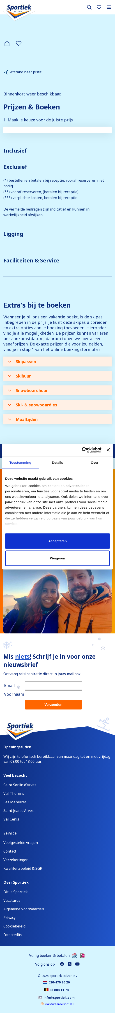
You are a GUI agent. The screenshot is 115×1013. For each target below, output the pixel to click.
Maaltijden (23, 419)
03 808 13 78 (24, 522)
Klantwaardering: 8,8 (57, 1004)
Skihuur (19, 376)
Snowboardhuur (28, 390)
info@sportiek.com (31, 535)
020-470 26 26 (26, 509)
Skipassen (22, 361)
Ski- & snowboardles (32, 405)
